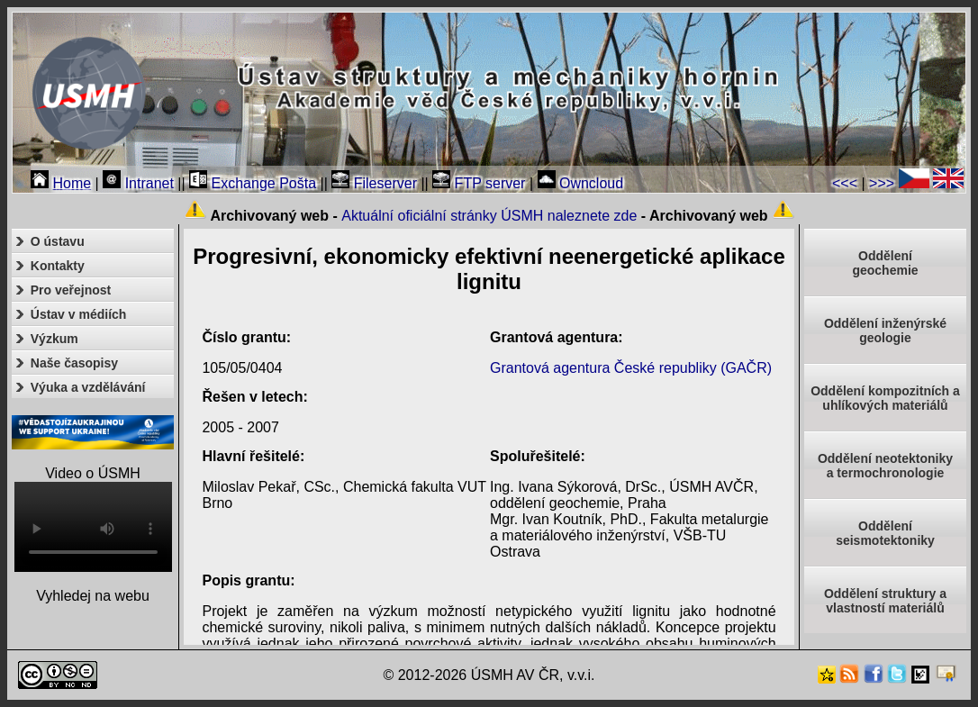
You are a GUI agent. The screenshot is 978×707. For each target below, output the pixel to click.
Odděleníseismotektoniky (885, 533)
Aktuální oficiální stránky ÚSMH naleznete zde (489, 215)
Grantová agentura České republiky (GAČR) (631, 368)
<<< (844, 183)
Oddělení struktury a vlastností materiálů (885, 600)
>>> (881, 183)
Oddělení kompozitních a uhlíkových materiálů (885, 398)
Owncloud (581, 183)
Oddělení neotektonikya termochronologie (885, 465)
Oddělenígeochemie (885, 263)
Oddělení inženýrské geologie (885, 330)
